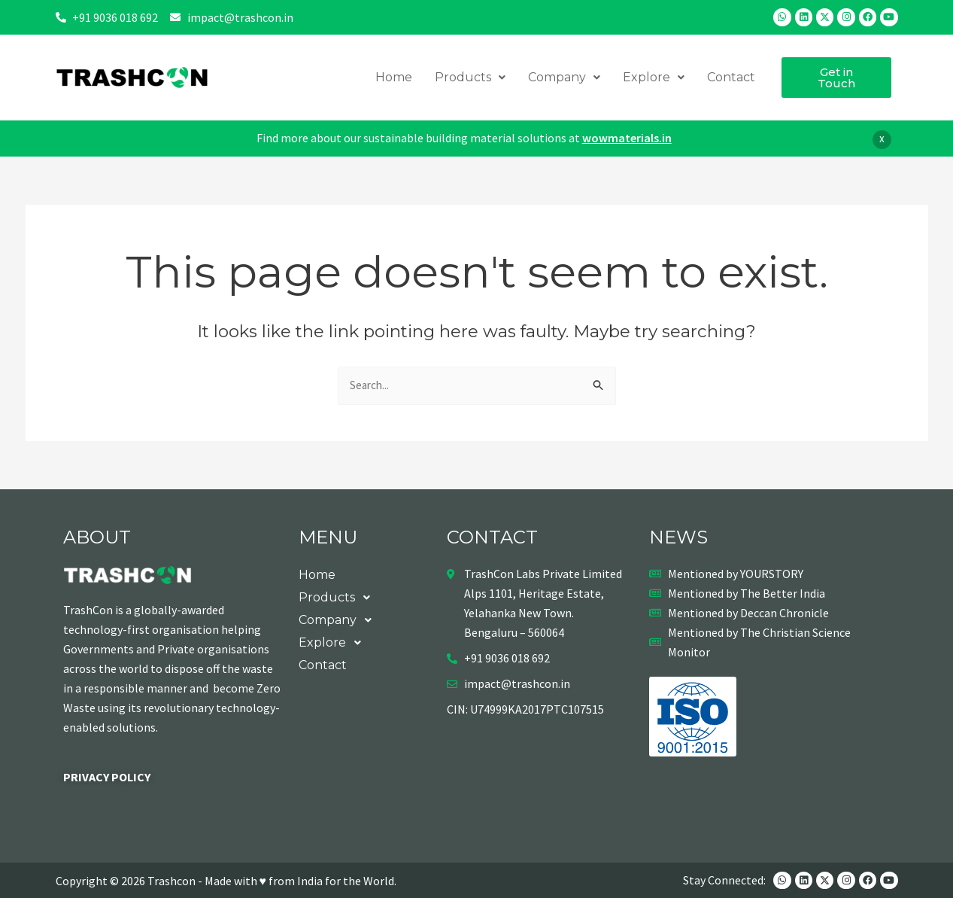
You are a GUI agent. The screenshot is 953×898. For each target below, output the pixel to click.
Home (393, 77)
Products (470, 77)
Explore (653, 77)
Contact (731, 77)
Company (564, 77)
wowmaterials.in (627, 137)
